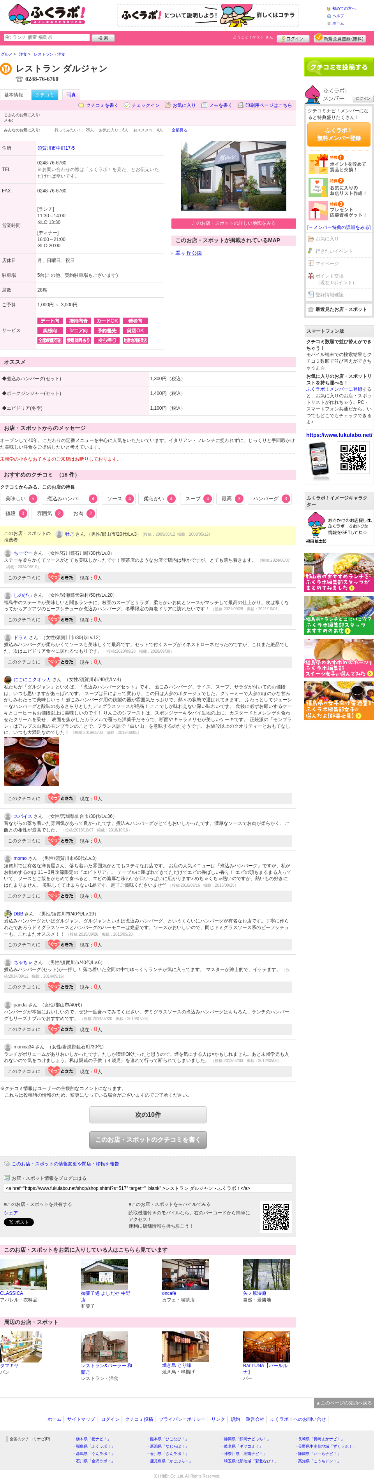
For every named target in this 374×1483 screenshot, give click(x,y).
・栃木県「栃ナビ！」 (91, 1439)
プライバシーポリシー (182, 1419)
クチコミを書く (102, 105)
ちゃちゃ (23, 962)
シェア (11, 1213)
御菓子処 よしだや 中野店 (106, 1297)
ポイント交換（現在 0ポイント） (336, 279)
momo (20, 858)
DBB (18, 914)
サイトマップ (81, 1419)
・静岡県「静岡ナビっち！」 (245, 1439)
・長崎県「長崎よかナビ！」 (319, 1439)
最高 (232, 498)
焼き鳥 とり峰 (176, 1365)
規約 (235, 1419)
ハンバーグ (271, 498)
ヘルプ (338, 16)
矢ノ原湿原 (254, 1293)
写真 (71, 95)
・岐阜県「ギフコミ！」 (241, 1446)
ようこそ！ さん (253, 37)
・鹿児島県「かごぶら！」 (169, 1461)
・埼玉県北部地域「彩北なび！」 (249, 1461)
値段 (16, 513)
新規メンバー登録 (340, 38)
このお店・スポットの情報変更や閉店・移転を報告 (65, 1164)
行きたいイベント (334, 251)
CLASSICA (11, 1293)
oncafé (169, 1293)
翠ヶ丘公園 (189, 253)
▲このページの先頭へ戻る (344, 1403)
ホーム (338, 23)
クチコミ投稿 (139, 1419)
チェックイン (146, 105)
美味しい (21, 498)
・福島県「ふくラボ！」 (93, 1446)
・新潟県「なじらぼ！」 (167, 1446)
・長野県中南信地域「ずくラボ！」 (325, 1446)
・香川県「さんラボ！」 (167, 1454)
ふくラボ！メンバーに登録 (334, 389)
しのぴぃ (23, 595)
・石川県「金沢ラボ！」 (93, 1461)
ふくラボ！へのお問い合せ (298, 1419)
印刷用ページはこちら (268, 105)
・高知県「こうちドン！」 (317, 1461)
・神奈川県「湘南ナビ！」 (243, 1454)
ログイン (293, 38)
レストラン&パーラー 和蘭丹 (106, 1369)
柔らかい (160, 498)
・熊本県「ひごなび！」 (167, 1439)
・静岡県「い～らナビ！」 (317, 1454)
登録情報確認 (330, 294)
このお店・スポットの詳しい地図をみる (234, 223)
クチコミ (44, 95)
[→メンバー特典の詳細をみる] (339, 227)
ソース (120, 498)
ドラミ (21, 637)
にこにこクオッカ (32, 679)
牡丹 (69, 534)
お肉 (84, 513)
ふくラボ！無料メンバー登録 (339, 134)
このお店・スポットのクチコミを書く (148, 1139)
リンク (218, 1419)
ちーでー (23, 553)
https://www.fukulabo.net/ (339, 435)
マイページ (327, 263)
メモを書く (221, 105)
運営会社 (255, 1419)
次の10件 (148, 1114)
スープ (198, 498)
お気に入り (184, 105)
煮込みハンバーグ (72, 498)
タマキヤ (9, 1365)
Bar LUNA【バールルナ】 (265, 1369)
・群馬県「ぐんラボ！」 (93, 1454)
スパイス (23, 816)
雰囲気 (50, 513)
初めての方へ (344, 8)
